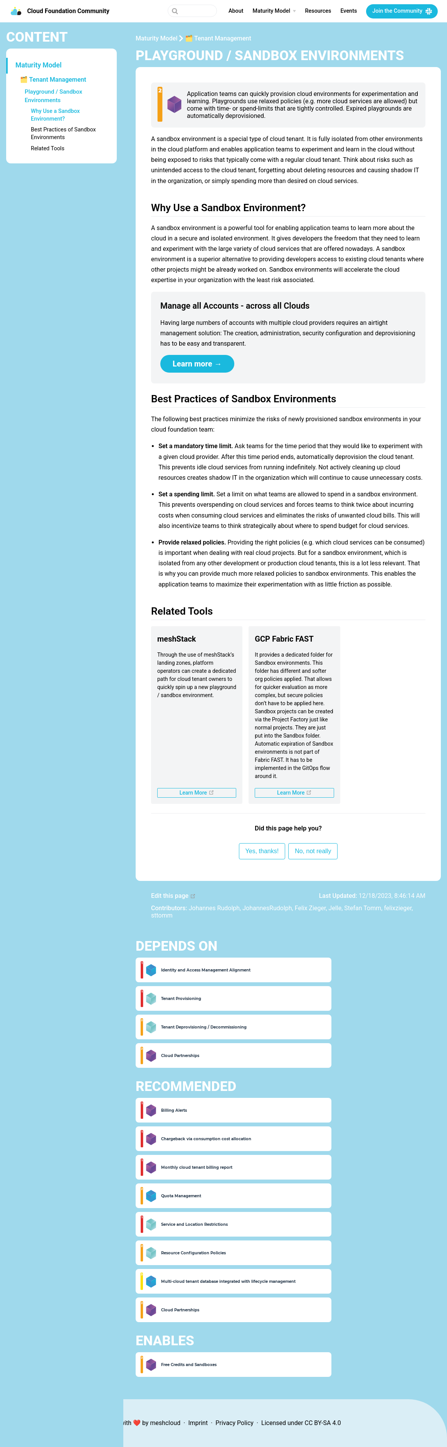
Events (348, 11)
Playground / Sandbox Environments (53, 95)
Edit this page (173, 895)
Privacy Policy (234, 1423)
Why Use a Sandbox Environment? (55, 115)
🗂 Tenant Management (53, 79)
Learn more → (197, 363)
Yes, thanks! (262, 851)
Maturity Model (38, 65)
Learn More (208, 792)
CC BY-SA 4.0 (323, 1423)
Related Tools (47, 148)
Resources (318, 11)
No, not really (313, 851)
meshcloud (165, 1423)
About (236, 11)
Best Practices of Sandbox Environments (63, 133)
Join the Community (397, 11)
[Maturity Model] (274, 11)
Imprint (198, 1423)
